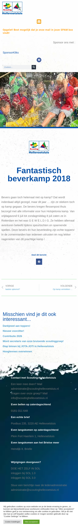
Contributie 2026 (12, 336)
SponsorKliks (11, 52)
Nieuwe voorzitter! (13, 331)
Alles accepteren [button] (31, 522)
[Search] (34, 67)
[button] (39, 262)
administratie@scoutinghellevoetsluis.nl (35, 388)
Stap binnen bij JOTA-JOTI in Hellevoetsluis (28, 346)
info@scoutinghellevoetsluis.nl (29, 398)
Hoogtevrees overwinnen (17, 351)
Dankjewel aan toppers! (16, 326)
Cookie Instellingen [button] (12, 522)
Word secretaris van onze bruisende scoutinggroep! (33, 341)
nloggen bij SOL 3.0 (23, 477)
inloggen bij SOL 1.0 (23, 473)
